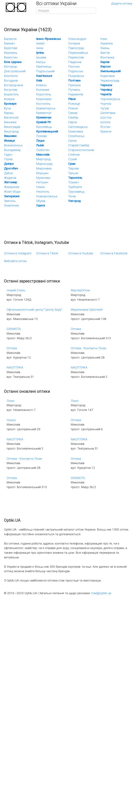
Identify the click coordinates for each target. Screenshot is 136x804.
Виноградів (12, 127)
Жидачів (10, 178)
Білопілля (11, 76)
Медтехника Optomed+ (87, 309)
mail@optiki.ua (101, 593)
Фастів (105, 53)
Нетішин (42, 182)
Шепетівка (107, 113)
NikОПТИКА (15, 367)
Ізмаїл (40, 43)
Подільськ (75, 71)
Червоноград (109, 80)
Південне (74, 62)
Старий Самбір (78, 145)
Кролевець (44, 127)
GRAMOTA (14, 329)
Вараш (8, 113)
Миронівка (43, 168)
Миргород (43, 159)
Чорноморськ (110, 99)
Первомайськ (78, 53)
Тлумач (73, 182)
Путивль (74, 89)
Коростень (43, 94)
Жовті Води (12, 191)
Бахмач (9, 43)
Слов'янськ (76, 136)
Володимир (12, 150)
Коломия (42, 89)
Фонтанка (107, 57)
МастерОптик (80, 290)
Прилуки (74, 85)
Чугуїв (104, 108)
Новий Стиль (16, 290)
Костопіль (43, 103)
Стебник (74, 154)
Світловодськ (78, 127)
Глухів (8, 159)
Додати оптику (121, 3)
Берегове (10, 48)
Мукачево (43, 178)
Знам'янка (11, 205)
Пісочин (74, 66)
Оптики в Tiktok (47, 253)
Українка (106, 43)
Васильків (11, 117)
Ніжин (40, 187)
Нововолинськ (46, 196)
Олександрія (77, 39)
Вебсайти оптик (15, 261)
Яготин (105, 127)
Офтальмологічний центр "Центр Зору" (34, 309)
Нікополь (42, 191)
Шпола (105, 122)
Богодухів (11, 80)
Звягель (10, 201)
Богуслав (10, 89)
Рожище (74, 103)
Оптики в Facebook (114, 253)
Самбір (73, 117)
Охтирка (74, 43)
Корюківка (43, 99)
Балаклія (10, 39)
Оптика (76, 329)
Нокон (11, 420)
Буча (7, 108)
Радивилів (75, 94)
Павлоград (76, 48)
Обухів (40, 201)
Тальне (73, 173)
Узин (103, 39)
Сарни (72, 122)
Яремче (105, 131)
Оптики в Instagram (17, 253)
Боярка (9, 99)
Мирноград (44, 164)
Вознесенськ (13, 145)
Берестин (10, 57)
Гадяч (8, 154)
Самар (72, 113)
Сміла (72, 140)
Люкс (11, 401)
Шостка (105, 117)
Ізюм (39, 48)
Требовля (75, 187)
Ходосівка (107, 76)
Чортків (105, 103)
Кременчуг (44, 113)
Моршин (42, 173)
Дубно (8, 173)
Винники (10, 122)
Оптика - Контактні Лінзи (88, 348)
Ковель (41, 85)
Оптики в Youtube (80, 253)
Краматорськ (45, 108)
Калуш (40, 62)
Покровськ (76, 76)
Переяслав (76, 57)
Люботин (42, 150)
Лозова (41, 136)
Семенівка (75, 131)
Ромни (73, 108)
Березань (10, 53)
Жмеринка (11, 187)
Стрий (72, 159)
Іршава (41, 57)
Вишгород (11, 131)
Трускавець (76, 191)
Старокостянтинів (81, 150)
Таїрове (73, 168)
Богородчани (13, 85)
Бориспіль (11, 94)
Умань (105, 48)
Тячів (72, 196)
